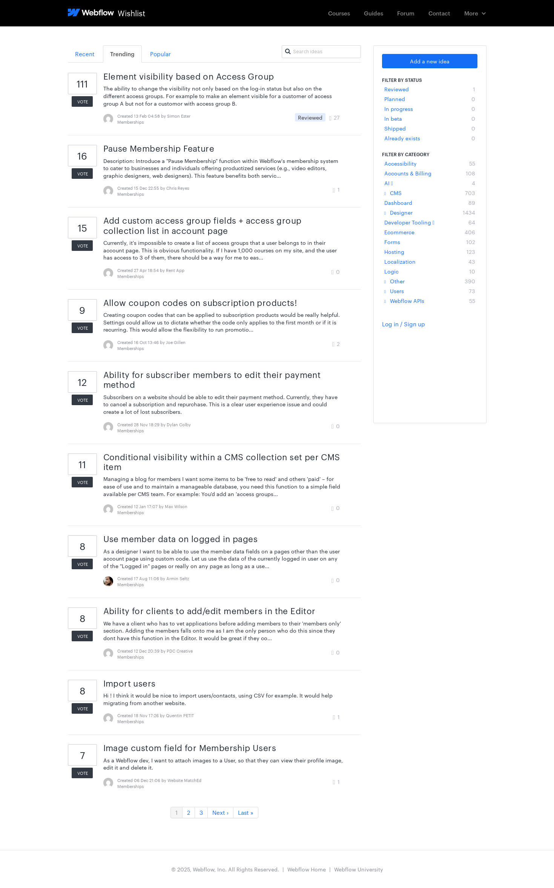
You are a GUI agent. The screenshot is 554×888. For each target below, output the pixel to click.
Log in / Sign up (403, 324)
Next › (220, 812)
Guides (373, 13)
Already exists (429, 138)
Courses (339, 13)
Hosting (429, 251)
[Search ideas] (321, 51)
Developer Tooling (429, 222)
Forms (429, 242)
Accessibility (429, 163)
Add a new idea (430, 61)
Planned (429, 99)
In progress (429, 108)
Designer (429, 212)
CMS (429, 193)
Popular (160, 54)
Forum (405, 13)
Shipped (429, 128)
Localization (429, 261)
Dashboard (429, 202)
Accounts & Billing (429, 173)
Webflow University (358, 869)
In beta (429, 118)
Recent (85, 54)
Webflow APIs (429, 300)
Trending (122, 54)
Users (429, 291)
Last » (245, 812)
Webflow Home (306, 869)
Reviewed (429, 89)
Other (429, 281)
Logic (429, 271)
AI (429, 183)
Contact (439, 13)
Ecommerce (429, 232)
